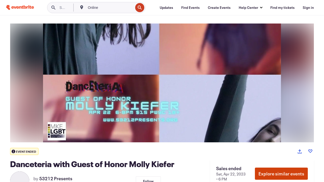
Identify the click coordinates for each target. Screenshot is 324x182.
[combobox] (110, 7)
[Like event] (310, 151)
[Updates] (166, 8)
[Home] (20, 7)
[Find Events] (190, 8)
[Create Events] (219, 8)
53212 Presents (55, 178)
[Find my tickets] (282, 8)
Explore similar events (281, 174)
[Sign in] (308, 8)
